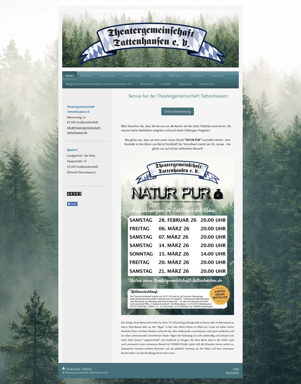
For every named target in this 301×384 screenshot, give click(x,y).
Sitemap (87, 368)
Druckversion (71, 368)
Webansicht (232, 372)
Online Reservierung (177, 111)
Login (236, 368)
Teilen (72, 204)
